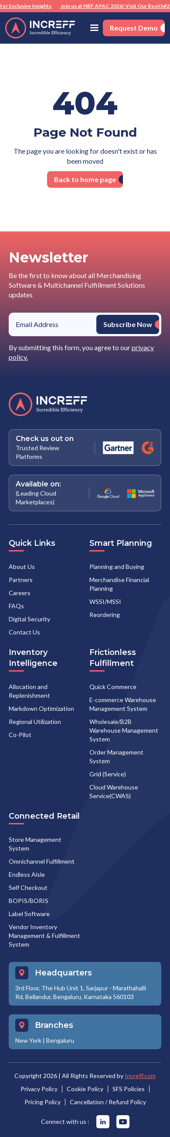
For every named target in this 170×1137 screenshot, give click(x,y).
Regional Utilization (35, 721)
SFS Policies (128, 1088)
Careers (20, 592)
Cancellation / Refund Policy (108, 1102)
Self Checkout (28, 887)
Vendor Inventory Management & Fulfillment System (44, 935)
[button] (94, 27)
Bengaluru (60, 1040)
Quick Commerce (112, 686)
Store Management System (35, 844)
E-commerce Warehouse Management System (122, 704)
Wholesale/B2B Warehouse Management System (123, 730)
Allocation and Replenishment (29, 691)
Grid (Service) (107, 774)
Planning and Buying (116, 566)
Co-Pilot (20, 734)
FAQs (16, 606)
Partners (21, 579)
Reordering (104, 614)
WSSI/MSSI (105, 601)
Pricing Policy (42, 1102)
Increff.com (140, 1075)
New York (28, 1040)
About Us (22, 566)
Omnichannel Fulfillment (42, 861)
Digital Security (29, 619)
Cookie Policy (85, 1088)
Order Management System (116, 756)
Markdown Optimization (41, 708)
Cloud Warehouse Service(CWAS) (113, 791)
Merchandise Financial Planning (119, 584)
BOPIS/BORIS (28, 900)
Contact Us (24, 632)
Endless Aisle (27, 874)
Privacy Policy (39, 1088)
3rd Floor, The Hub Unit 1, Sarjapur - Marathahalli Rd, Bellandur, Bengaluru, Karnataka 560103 (80, 992)
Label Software (29, 913)
